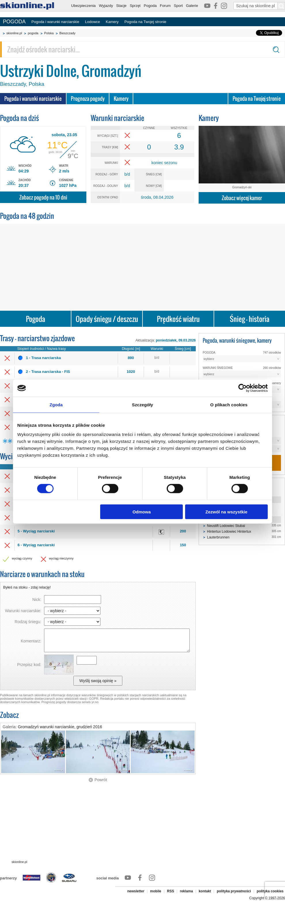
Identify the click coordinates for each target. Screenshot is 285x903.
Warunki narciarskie (117, 118)
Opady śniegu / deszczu (107, 319)
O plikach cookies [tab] (228, 404)
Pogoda (150, 5)
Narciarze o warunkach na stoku (42, 574)
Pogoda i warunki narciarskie (55, 22)
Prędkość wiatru (178, 319)
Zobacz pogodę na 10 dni (43, 197)
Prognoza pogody (88, 99)
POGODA (14, 21)
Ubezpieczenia (83, 5)
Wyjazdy (106, 5)
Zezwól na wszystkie (227, 511)
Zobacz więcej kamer (242, 198)
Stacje (121, 5)
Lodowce (92, 22)
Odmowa (141, 511)
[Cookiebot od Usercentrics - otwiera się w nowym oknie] (242, 388)
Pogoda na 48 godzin (27, 216)
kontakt (205, 891)
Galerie (192, 5)
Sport (178, 5)
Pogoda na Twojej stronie (145, 22)
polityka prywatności (234, 891)
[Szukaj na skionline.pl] (281, 6)
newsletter (135, 891)
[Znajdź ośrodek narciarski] (142, 49)
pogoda (33, 33)
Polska (49, 33)
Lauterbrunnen (218, 537)
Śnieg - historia (249, 319)
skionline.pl (14, 33)
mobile (155, 891)
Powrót (100, 779)
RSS (170, 891)
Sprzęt (135, 5)
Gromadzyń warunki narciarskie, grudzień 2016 (60, 726)
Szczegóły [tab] (142, 404)
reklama (186, 891)
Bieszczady (67, 33)
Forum (165, 5)
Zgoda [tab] (56, 404)
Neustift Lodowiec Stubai (226, 526)
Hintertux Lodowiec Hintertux (229, 532)
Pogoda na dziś (19, 118)
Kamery (112, 22)
